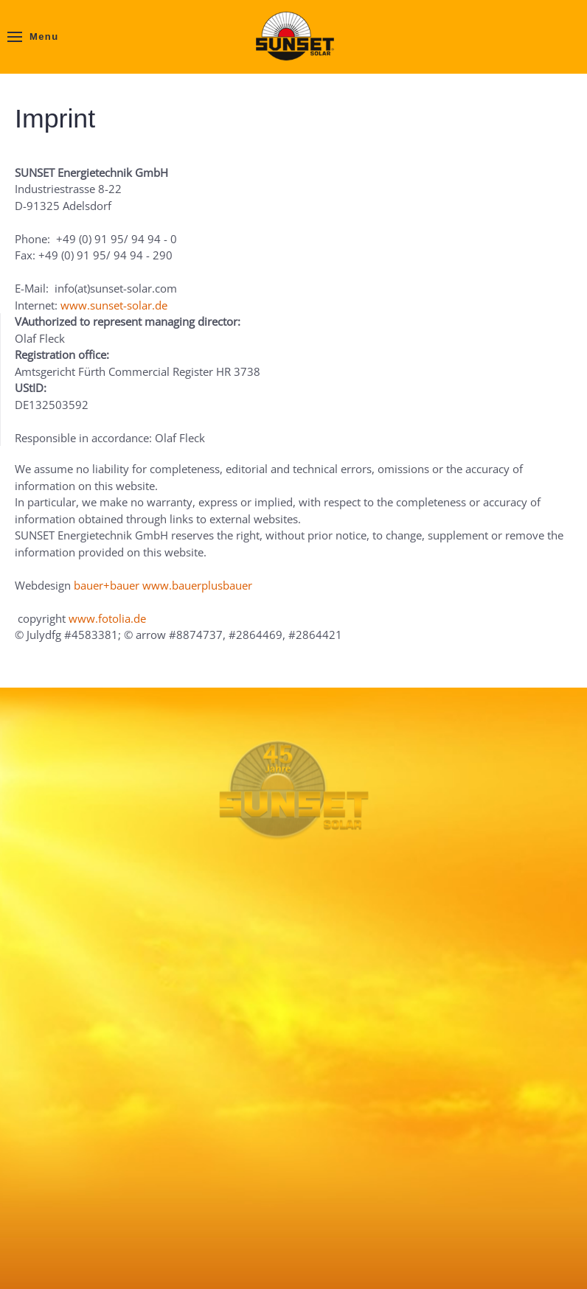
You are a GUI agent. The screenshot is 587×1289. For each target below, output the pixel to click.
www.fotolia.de (107, 618)
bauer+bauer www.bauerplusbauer (163, 585)
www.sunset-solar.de (113, 305)
